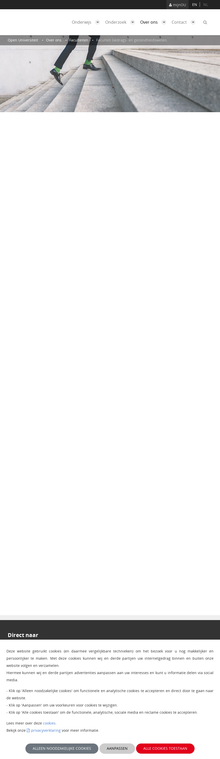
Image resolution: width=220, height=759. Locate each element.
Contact (185, 22)
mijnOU (177, 4)
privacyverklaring (46, 730)
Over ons (154, 22)
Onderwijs (87, 22)
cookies (49, 723)
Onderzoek (121, 22)
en (194, 4)
